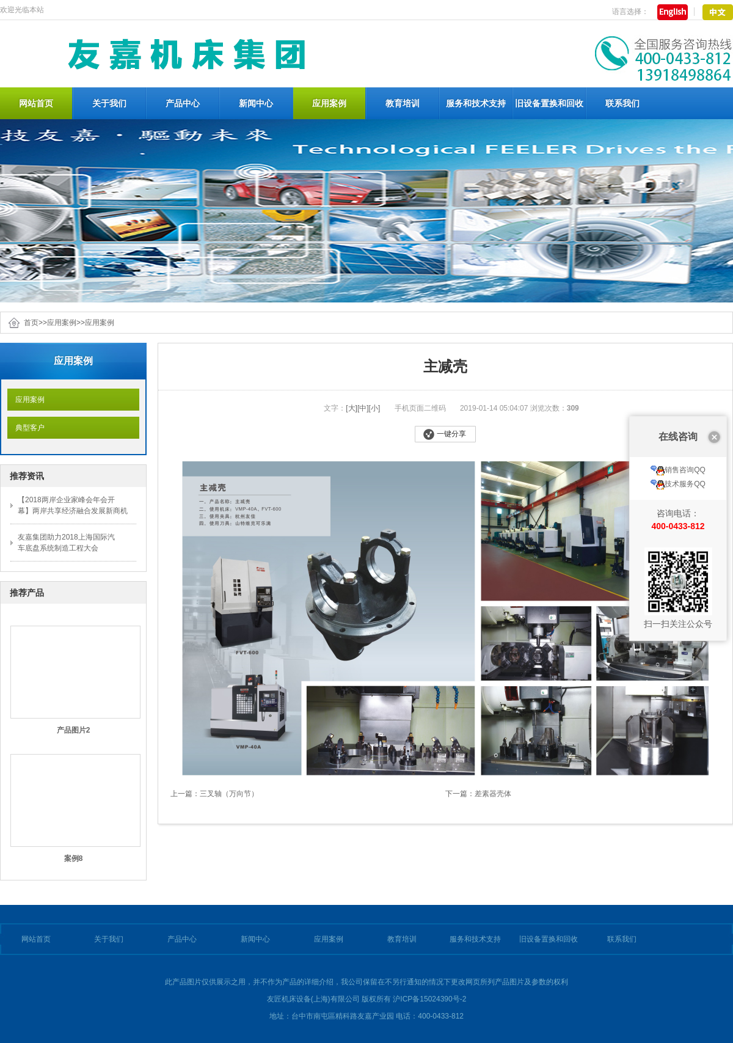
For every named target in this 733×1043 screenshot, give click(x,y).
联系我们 (622, 103)
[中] (363, 408)
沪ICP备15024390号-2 (429, 999)
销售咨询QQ (678, 426)
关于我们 (109, 103)
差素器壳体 (493, 793)
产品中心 (183, 103)
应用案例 (329, 103)
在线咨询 (678, 392)
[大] (351, 408)
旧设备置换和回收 (549, 103)
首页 (31, 322)
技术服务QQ (678, 440)
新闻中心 (256, 103)
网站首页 (36, 103)
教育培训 (402, 103)
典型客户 (26, 427)
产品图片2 (73, 730)
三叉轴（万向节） (229, 793)
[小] (375, 408)
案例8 (73, 858)
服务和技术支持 (476, 103)
